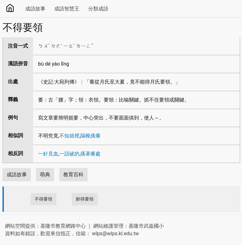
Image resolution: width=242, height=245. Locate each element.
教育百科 (73, 175)
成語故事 (35, 9)
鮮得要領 (85, 198)
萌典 (45, 175)
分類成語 (98, 9)
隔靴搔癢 (90, 136)
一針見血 (48, 154)
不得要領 (43, 198)
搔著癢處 (90, 154)
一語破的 (69, 154)
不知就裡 (69, 136)
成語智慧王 (66, 9)
